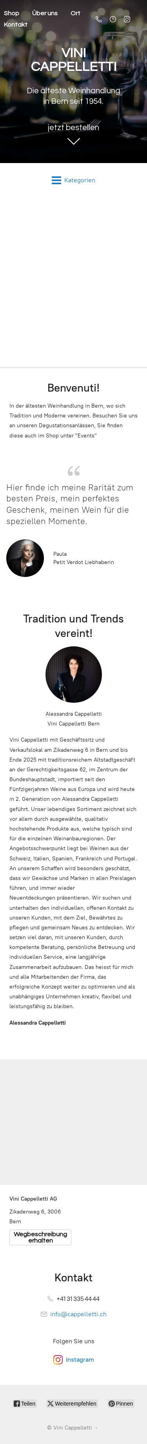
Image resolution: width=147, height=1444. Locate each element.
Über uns (45, 13)
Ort (75, 13)
